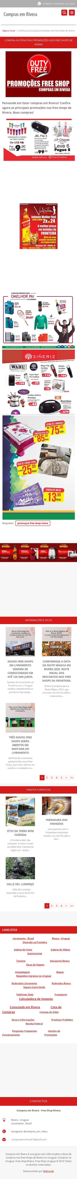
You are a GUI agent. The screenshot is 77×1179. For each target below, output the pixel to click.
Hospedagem (22, 972)
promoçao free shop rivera (32, 523)
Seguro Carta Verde (34, 987)
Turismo (20, 961)
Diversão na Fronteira (35, 942)
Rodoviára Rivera (61, 983)
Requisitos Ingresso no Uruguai (33, 976)
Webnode (48, 1171)
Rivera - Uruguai (61, 938)
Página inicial (8, 30)
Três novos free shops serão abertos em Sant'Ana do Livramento (20, 745)
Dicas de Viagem (35, 965)
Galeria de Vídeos (60, 949)
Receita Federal (34, 1023)
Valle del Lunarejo (20, 884)
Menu (72, 13)
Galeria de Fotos (23, 949)
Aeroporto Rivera (59, 961)
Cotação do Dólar (49, 1012)
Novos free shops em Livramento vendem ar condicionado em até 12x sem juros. (20, 669)
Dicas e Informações (23, 1020)
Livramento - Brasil (23, 938)
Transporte (60, 994)
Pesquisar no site (64, 13)
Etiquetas (7, 523)
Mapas (60, 972)
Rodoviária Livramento (24, 983)
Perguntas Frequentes (24, 1031)
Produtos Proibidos (62, 1020)
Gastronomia (34, 953)
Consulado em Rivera (25, 1007)
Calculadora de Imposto (36, 999)
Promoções (50, 1035)
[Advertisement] (38, 182)
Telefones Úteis (24, 994)
